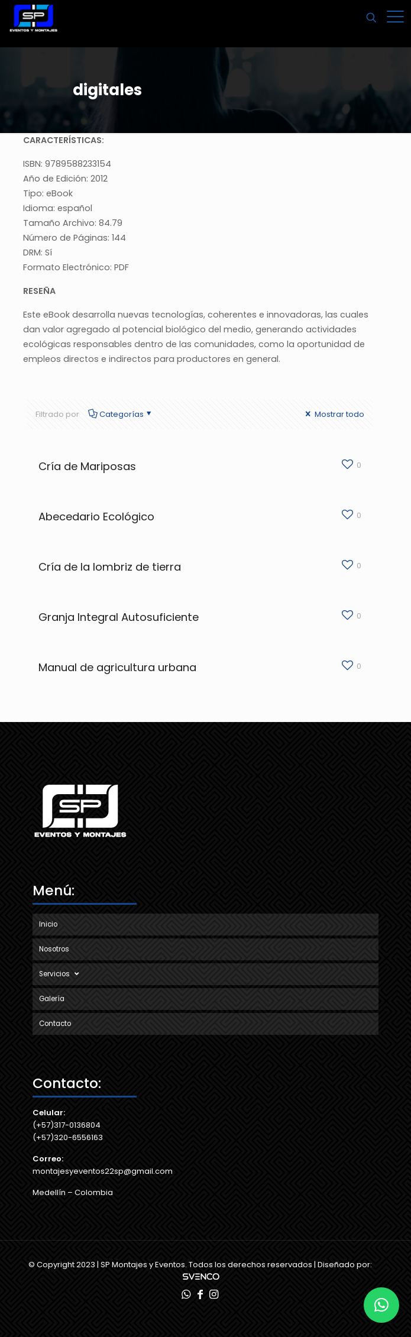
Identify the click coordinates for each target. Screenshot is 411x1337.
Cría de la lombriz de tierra (109, 566)
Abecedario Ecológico (96, 516)
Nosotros (54, 949)
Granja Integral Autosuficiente (118, 617)
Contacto (55, 1023)
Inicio (48, 924)
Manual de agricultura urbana (117, 667)
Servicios (60, 974)
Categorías (121, 414)
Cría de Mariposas (87, 466)
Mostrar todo (333, 414)
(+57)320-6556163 (68, 1137)
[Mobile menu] (395, 18)
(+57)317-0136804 (67, 1125)
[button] (381, 1305)
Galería (51, 998)
